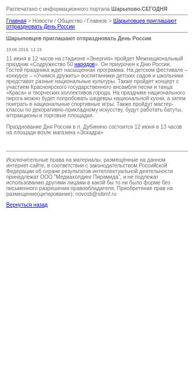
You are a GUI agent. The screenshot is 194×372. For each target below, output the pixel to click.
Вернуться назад (27, 205)
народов (84, 64)
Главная (16, 21)
